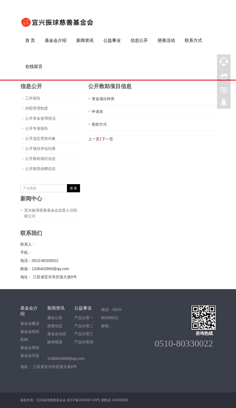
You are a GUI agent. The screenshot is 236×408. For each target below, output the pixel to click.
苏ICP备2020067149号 (83, 400)
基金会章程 (29, 348)
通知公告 (54, 318)
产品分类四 (83, 342)
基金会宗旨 (29, 356)
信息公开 (139, 40)
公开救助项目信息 (40, 158)
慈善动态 (54, 326)
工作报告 (32, 98)
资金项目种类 (103, 99)
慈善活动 (166, 40)
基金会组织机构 (29, 336)
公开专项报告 (36, 128)
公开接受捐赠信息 (40, 168)
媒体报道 (54, 342)
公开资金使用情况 (40, 118)
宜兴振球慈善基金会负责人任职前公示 (50, 213)
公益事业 (112, 40)
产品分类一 (83, 318)
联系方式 (193, 40)
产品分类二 (83, 326)
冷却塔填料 (120, 400)
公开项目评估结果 (40, 148)
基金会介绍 (55, 40)
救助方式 (99, 124)
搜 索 (73, 188)
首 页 (30, 40)
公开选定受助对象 (40, 138)
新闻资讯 (85, 40)
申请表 (97, 111)
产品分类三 (83, 334)
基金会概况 (29, 324)
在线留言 (34, 66)
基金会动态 (56, 334)
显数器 (106, 400)
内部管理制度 (36, 108)
